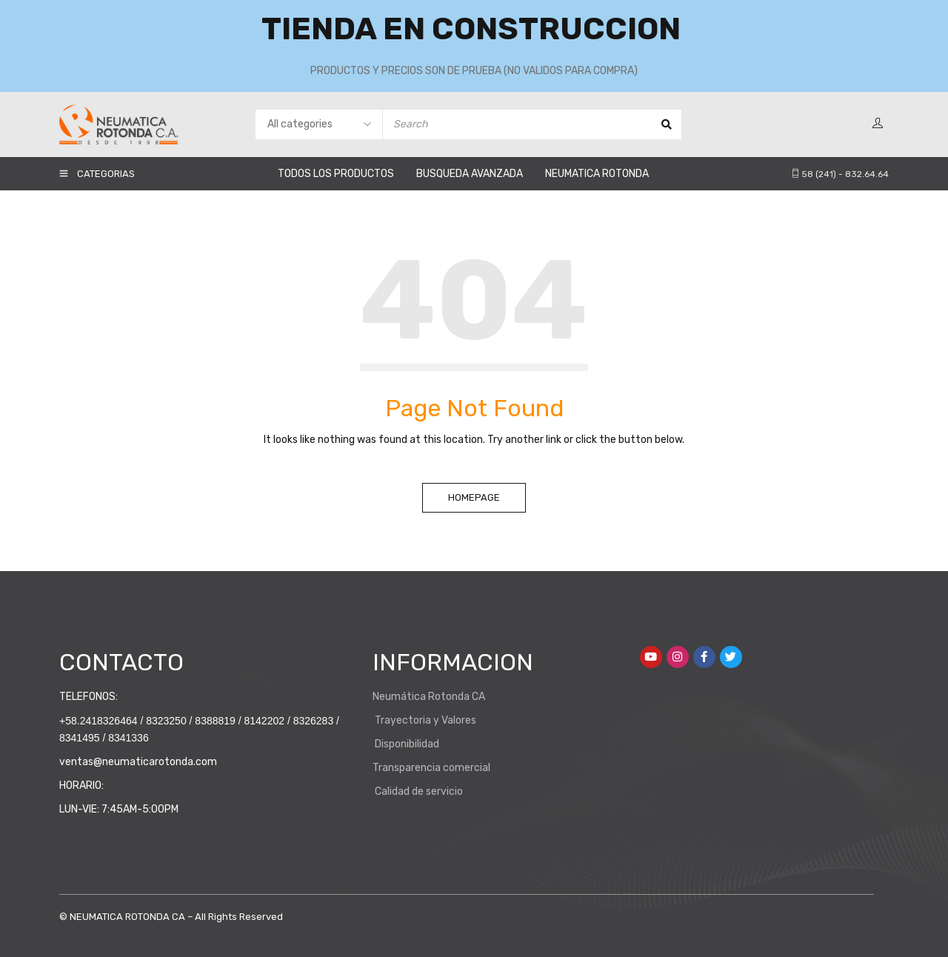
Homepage (474, 497)
